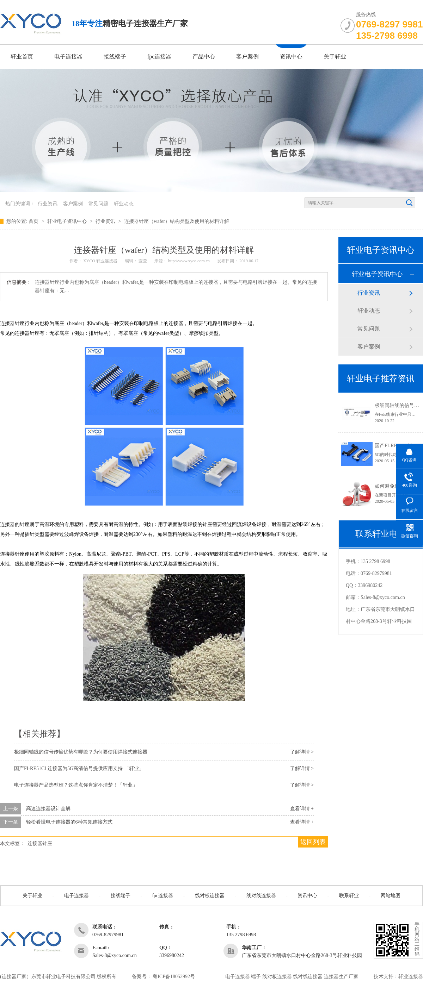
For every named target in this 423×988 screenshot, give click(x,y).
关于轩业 (335, 57)
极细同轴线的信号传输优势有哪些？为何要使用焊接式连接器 (80, 752)
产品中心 (203, 57)
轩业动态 (124, 203)
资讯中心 (291, 57)
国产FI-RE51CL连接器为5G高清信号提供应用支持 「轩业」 (79, 768)
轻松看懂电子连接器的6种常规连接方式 (69, 822)
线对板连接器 (210, 895)
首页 (34, 221)
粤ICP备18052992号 (174, 976)
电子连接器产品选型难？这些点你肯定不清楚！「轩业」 (75, 785)
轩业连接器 (410, 976)
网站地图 (390, 895)
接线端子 (115, 57)
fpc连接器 (159, 57)
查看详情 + (302, 808)
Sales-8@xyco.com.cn (383, 597)
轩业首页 (22, 57)
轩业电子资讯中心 (67, 221)
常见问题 (98, 203)
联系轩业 (349, 895)
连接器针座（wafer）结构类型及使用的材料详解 (176, 221)
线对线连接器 (261, 895)
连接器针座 (39, 843)
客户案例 (247, 57)
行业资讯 (47, 203)
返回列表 (313, 841)
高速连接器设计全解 (48, 808)
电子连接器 (68, 57)
